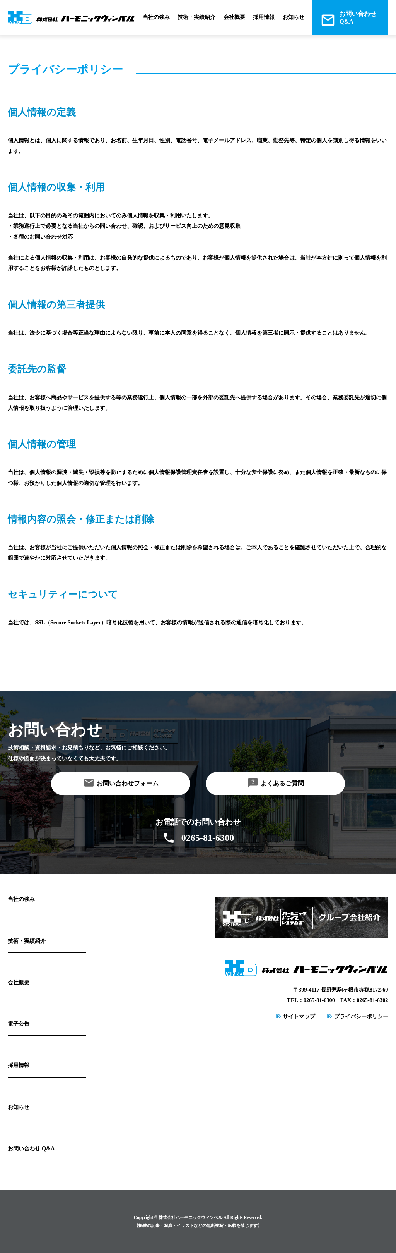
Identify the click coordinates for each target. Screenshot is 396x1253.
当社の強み (156, 17)
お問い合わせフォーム (128, 783)
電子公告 (18, 1024)
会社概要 (234, 17)
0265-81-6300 (207, 838)
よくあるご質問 (282, 783)
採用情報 (264, 17)
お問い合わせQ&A (357, 17)
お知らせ (293, 17)
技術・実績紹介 (196, 17)
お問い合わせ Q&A (31, 1148)
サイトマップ (299, 1016)
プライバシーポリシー (361, 1016)
